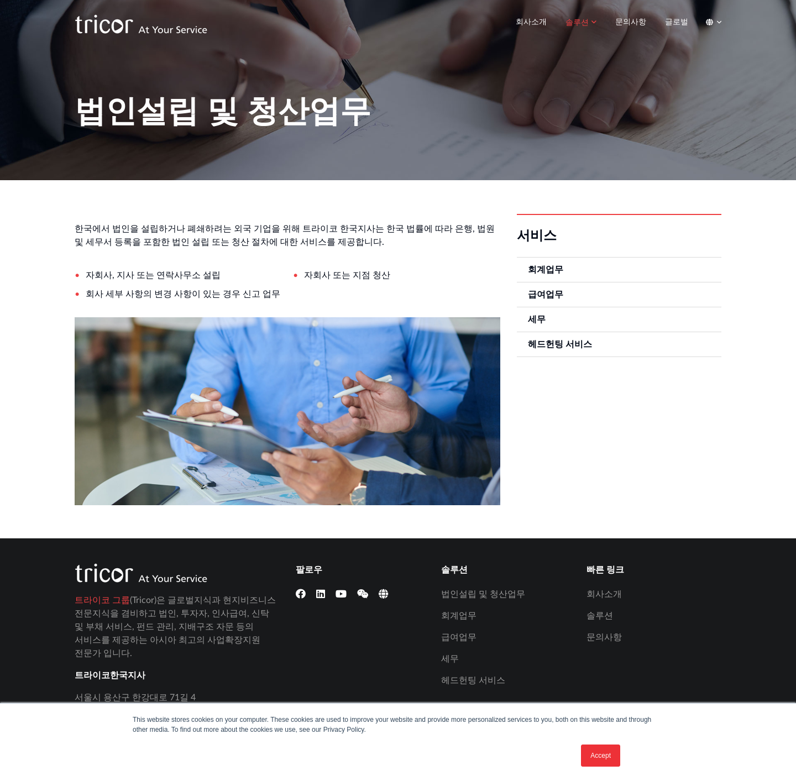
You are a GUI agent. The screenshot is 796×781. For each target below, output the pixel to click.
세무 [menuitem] (537, 319)
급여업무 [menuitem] (545, 294)
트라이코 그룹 (102, 600)
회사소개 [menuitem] (531, 22)
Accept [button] (600, 755)
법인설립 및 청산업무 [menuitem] (483, 594)
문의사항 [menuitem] (630, 22)
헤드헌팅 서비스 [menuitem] (560, 344)
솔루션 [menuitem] (577, 23)
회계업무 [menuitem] (545, 269)
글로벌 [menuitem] (676, 22)
